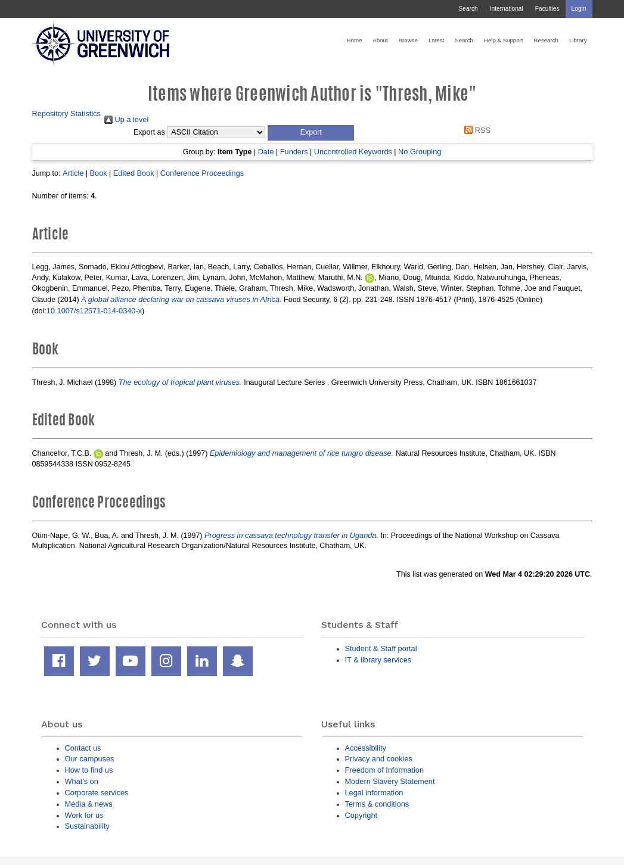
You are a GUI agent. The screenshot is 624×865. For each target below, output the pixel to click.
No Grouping (419, 151)
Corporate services (97, 792)
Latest (436, 40)
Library (578, 40)
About (379, 40)
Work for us (84, 815)
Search (467, 8)
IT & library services (378, 659)
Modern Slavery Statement (390, 781)
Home (354, 40)
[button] (311, 133)
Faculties (547, 8)
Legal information (374, 792)
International (506, 8)
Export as (149, 132)
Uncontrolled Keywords (353, 151)
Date (266, 151)
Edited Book (133, 173)
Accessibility (365, 747)
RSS (475, 130)
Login (579, 8)
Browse (408, 40)
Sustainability (87, 826)
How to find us (89, 770)
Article (73, 173)
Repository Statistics (66, 113)
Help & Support (503, 40)
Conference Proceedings (202, 173)
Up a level (126, 119)
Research (546, 40)
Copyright (361, 815)
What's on (81, 781)
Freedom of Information (384, 770)
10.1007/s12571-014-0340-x (94, 310)
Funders (294, 151)
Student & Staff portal (381, 648)
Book (98, 173)
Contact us (83, 747)
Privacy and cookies (378, 758)
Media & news (89, 803)
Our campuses (89, 758)
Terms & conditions (377, 803)
